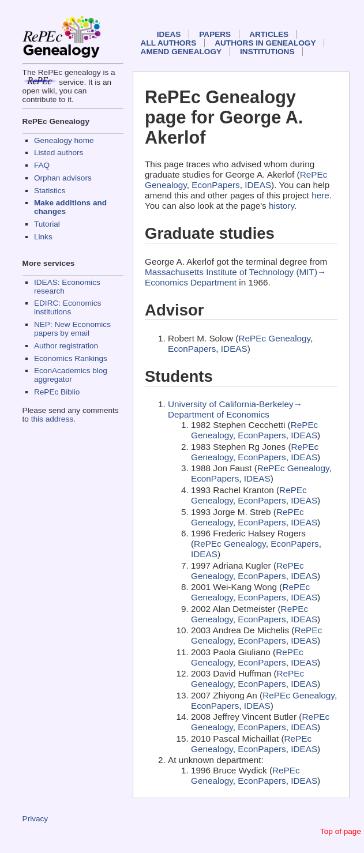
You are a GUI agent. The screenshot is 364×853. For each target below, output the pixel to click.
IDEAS (169, 34)
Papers (215, 34)
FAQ (42, 165)
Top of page (340, 831)
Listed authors (58, 152)
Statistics (49, 190)
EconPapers (215, 185)
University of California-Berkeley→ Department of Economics (235, 409)
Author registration (66, 345)
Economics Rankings (70, 358)
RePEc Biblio (57, 392)
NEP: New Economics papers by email (72, 328)
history (281, 206)
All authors (169, 43)
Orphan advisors (63, 178)
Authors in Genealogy (265, 43)
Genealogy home (64, 140)
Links (43, 236)
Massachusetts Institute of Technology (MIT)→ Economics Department (235, 277)
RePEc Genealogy (274, 338)
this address (52, 419)
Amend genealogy (181, 51)
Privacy (35, 818)
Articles (268, 34)
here (320, 195)
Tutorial (47, 224)
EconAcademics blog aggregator (70, 375)
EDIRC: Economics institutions (67, 307)
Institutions (267, 51)
